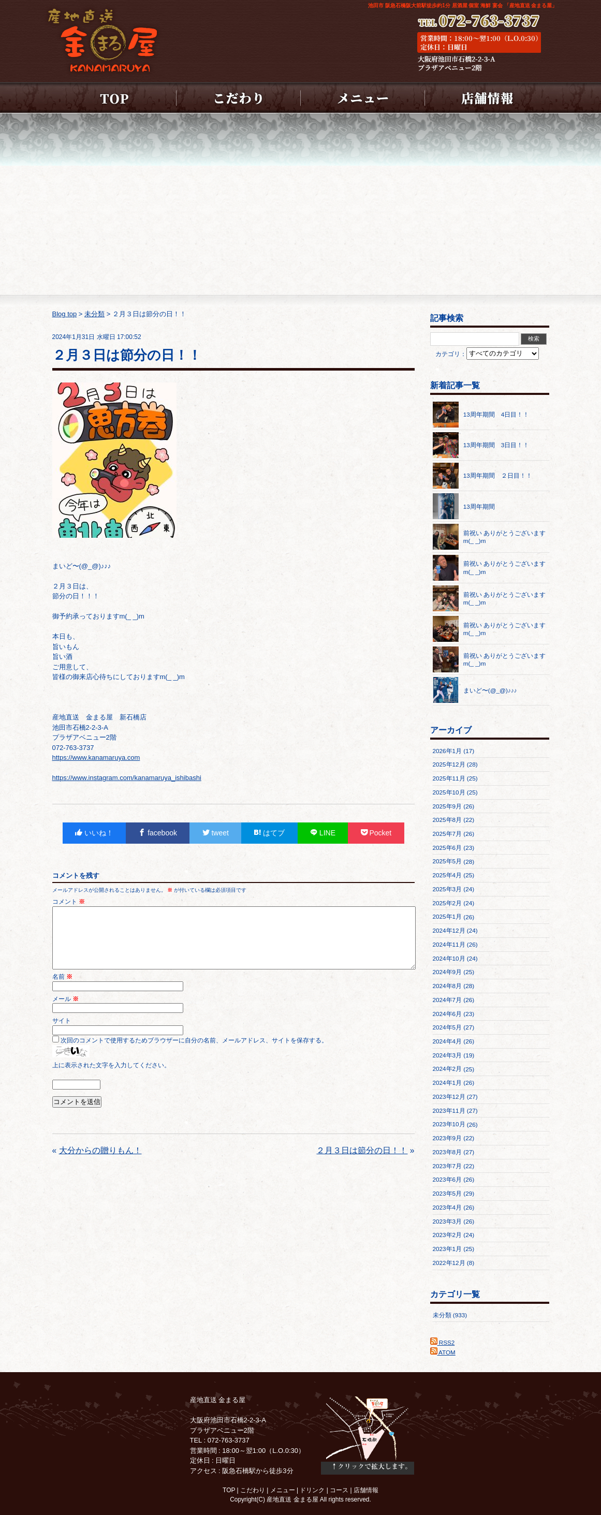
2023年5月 (447, 1193)
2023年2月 (447, 1234)
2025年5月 (447, 861)
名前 (62, 989)
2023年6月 (447, 1179)
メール (65, 1011)
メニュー (363, 97)
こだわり (239, 97)
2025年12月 (449, 764)
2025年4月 (447, 875)
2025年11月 (449, 778)
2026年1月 (447, 750)
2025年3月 (447, 889)
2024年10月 (449, 958)
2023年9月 (447, 1138)
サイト (61, 1032)
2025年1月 (447, 917)
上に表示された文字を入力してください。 (111, 1077)
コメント (68, 901)
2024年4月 (447, 1041)
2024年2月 (447, 1069)
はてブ (269, 833)
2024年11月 (449, 944)
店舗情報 (487, 97)
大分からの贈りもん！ (100, 1162)
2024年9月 (447, 971)
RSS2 (442, 1342)
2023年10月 (449, 1124)
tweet (215, 833)
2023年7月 (447, 1166)
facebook (157, 833)
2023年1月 (447, 1248)
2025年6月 (447, 847)
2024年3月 (447, 1055)
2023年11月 (449, 1110)
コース (339, 1490)
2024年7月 (447, 999)
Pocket (376, 833)
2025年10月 (449, 792)
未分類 (442, 1315)
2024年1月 (447, 1082)
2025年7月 (447, 833)
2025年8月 (447, 819)
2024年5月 (447, 1027)
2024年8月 (447, 985)
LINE (322, 833)
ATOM (443, 1352)
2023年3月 (447, 1221)
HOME (114, 97)
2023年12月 (449, 1096)
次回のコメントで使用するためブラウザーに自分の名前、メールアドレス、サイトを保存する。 (194, 1052)
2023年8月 (447, 1152)
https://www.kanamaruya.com (96, 757)
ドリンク (312, 1490)
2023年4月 (447, 1207)
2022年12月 (449, 1262)
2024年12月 (449, 930)
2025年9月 (447, 806)
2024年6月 (447, 1013)
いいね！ (94, 833)
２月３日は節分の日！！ (361, 1162)
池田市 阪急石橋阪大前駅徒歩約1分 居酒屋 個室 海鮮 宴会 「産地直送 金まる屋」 (462, 5)
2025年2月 (447, 903)
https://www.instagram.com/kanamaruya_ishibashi (126, 778)
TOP (229, 1490)
